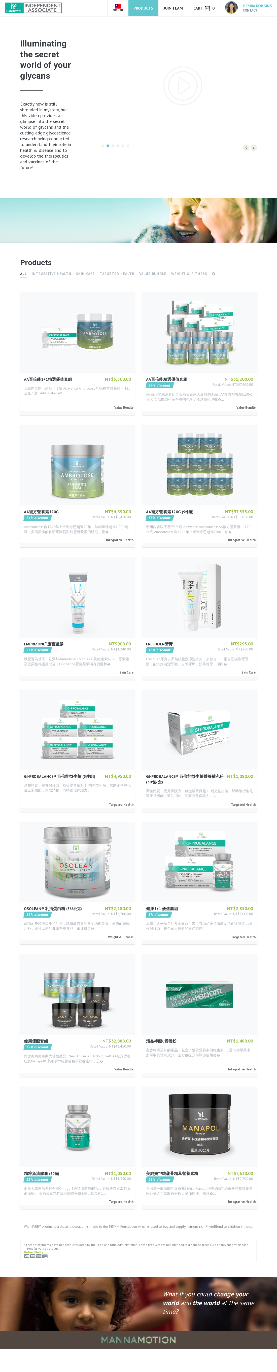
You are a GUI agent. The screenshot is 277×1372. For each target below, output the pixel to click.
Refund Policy (34, 1276)
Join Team (173, 8)
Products (143, 8)
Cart (204, 8)
